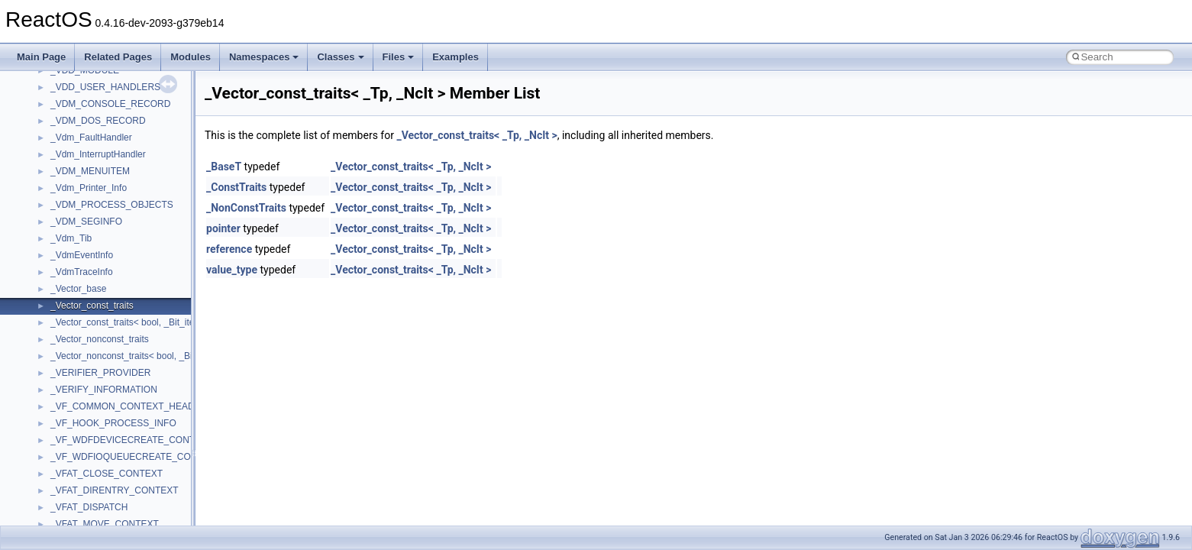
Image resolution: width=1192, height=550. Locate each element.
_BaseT (223, 166)
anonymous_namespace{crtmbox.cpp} (128, 520)
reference (229, 249)
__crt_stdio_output (88, 419)
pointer (223, 228)
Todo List (44, 301)
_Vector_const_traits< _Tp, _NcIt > (476, 135)
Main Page (41, 57)
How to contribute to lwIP (77, 133)
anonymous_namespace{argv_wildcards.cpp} (142, 486)
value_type (231, 270)
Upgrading (47, 100)
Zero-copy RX (54, 217)
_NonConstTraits (246, 208)
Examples (455, 57)
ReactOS (32, 83)
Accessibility (75, 453)
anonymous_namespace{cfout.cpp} (121, 503)
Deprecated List (58, 318)
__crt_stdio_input (85, 402)
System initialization (66, 234)
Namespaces (264, 57)
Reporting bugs (57, 201)
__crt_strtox (74, 436)
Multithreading (54, 251)
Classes (340, 57)
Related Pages (118, 57)
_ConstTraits (236, 187)
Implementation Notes (70, 285)
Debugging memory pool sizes (87, 184)
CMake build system (67, 150)
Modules (190, 57)
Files (399, 57)
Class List (58, 385)
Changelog (48, 117)
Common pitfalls (59, 167)
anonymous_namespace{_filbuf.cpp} (124, 469)
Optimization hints (62, 268)
